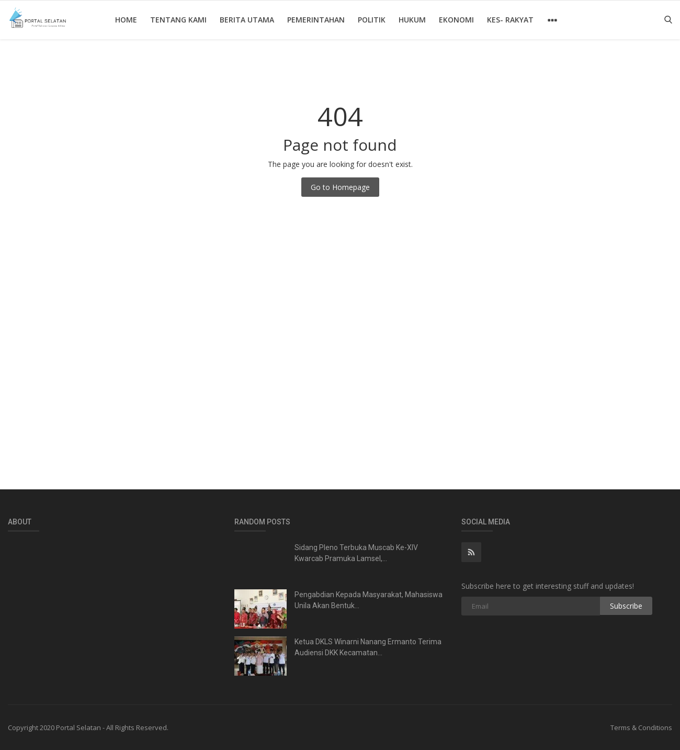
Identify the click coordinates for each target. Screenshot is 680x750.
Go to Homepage (340, 187)
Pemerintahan (316, 20)
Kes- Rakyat (510, 20)
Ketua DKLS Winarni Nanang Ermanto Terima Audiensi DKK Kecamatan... (367, 647)
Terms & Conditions (641, 727)
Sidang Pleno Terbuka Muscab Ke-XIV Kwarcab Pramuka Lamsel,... (356, 553)
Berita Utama (247, 20)
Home (126, 20)
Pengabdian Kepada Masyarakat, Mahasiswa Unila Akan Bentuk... (368, 600)
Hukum (412, 20)
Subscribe (626, 606)
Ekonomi (456, 20)
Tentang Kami (178, 20)
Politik (372, 20)
